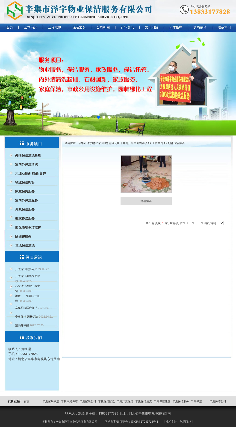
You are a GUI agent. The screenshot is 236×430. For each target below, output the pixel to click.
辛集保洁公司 (217, 401)
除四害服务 (23, 236)
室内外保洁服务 (26, 200)
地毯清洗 (146, 201)
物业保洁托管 (25, 182)
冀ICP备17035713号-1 (144, 421)
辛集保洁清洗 (143, 401)
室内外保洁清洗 (26, 164)
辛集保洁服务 (180, 401)
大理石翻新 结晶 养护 (30, 173)
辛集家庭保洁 (69, 401)
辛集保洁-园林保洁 (26, 316)
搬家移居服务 (25, 218)
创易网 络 (185, 421)
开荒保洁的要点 (25, 269)
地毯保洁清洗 (25, 245)
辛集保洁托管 (162, 401)
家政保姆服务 (25, 191)
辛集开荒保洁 (125, 401)
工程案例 (157, 143)
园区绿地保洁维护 (28, 227)
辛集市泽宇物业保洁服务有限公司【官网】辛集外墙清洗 (113, 143)
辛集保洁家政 (106, 401)
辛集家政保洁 (50, 401)
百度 (27, 401)
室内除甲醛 (22, 325)
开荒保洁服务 (25, 209)
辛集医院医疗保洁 (26, 308)
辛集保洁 (196, 401)
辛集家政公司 (88, 401)
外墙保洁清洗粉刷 (28, 155)
